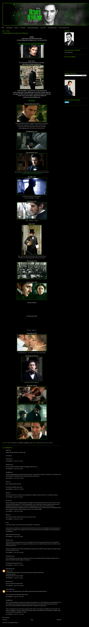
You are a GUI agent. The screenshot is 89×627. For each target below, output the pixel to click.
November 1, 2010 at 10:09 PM (14, 552)
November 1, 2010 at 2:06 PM (14, 497)
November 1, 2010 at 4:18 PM (14, 536)
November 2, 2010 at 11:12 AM (14, 614)
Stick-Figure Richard (52, 27)
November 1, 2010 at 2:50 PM (14, 511)
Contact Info (43, 27)
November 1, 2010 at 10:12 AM (14, 478)
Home (2, 27)
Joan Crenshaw (9, 589)
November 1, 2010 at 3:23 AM (14, 461)
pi (6, 522)
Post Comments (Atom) (13, 622)
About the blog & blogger (33, 27)
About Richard (9, 27)
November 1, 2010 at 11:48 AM (14, 489)
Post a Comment (5, 617)
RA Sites (16, 27)
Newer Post (4, 619)
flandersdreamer (9, 568)
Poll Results (49, 442)
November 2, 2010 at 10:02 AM (14, 585)
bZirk (7, 481)
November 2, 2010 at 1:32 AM (14, 577)
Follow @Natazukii (69, 52)
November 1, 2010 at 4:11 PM (14, 519)
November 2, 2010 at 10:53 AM (14, 596)
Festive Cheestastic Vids (64, 27)
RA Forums (23, 27)
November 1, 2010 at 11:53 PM (14, 565)
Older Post (59, 619)
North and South (41, 442)
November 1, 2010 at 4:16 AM (14, 468)
